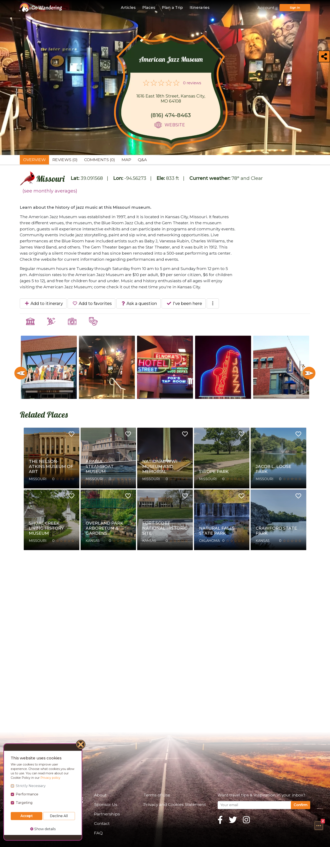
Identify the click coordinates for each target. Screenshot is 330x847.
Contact (102, 823)
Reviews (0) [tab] (64, 159)
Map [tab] (126, 159)
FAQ (98, 832)
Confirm (300, 805)
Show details (43, 829)
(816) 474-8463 (171, 115)
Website (175, 124)
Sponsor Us (105, 804)
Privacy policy (50, 778)
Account (265, 7)
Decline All (59, 816)
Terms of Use (157, 795)
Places (148, 7)
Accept (26, 816)
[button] (318, 825)
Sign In (295, 7)
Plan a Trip (172, 7)
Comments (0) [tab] (99, 159)
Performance (27, 794)
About (100, 795)
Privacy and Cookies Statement (175, 804)
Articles (128, 7)
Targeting (24, 803)
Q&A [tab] (142, 159)
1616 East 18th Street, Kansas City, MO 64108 (170, 99)
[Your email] (254, 805)
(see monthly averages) (50, 191)
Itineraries (199, 7)
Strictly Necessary (31, 786)
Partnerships (107, 813)
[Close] (81, 745)
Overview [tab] (34, 159)
